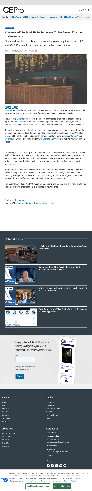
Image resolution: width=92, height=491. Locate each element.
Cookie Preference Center (38, 486)
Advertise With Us (8, 433)
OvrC (56, 139)
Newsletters (6, 443)
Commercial (50, 405)
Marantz (9, 110)
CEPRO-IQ (5, 446)
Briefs (4, 405)
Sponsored (9, 28)
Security (48, 418)
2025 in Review (15, 17)
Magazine (5, 440)
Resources (6, 415)
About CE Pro (6, 436)
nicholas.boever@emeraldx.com (57, 452)
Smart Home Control (53, 409)
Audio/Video (50, 412)
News (4, 402)
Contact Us (50, 455)
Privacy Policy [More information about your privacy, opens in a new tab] (70, 481)
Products (5, 409)
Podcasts (5, 422)
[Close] (88, 473)
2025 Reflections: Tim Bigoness (35, 17)
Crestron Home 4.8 (55, 17)
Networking (50, 402)
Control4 (74, 136)
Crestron (8, 139)
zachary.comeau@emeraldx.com (58, 442)
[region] (46, 480)
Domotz (46, 139)
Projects (5, 412)
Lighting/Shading (52, 415)
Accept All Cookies (62, 486)
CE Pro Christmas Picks (72, 17)
